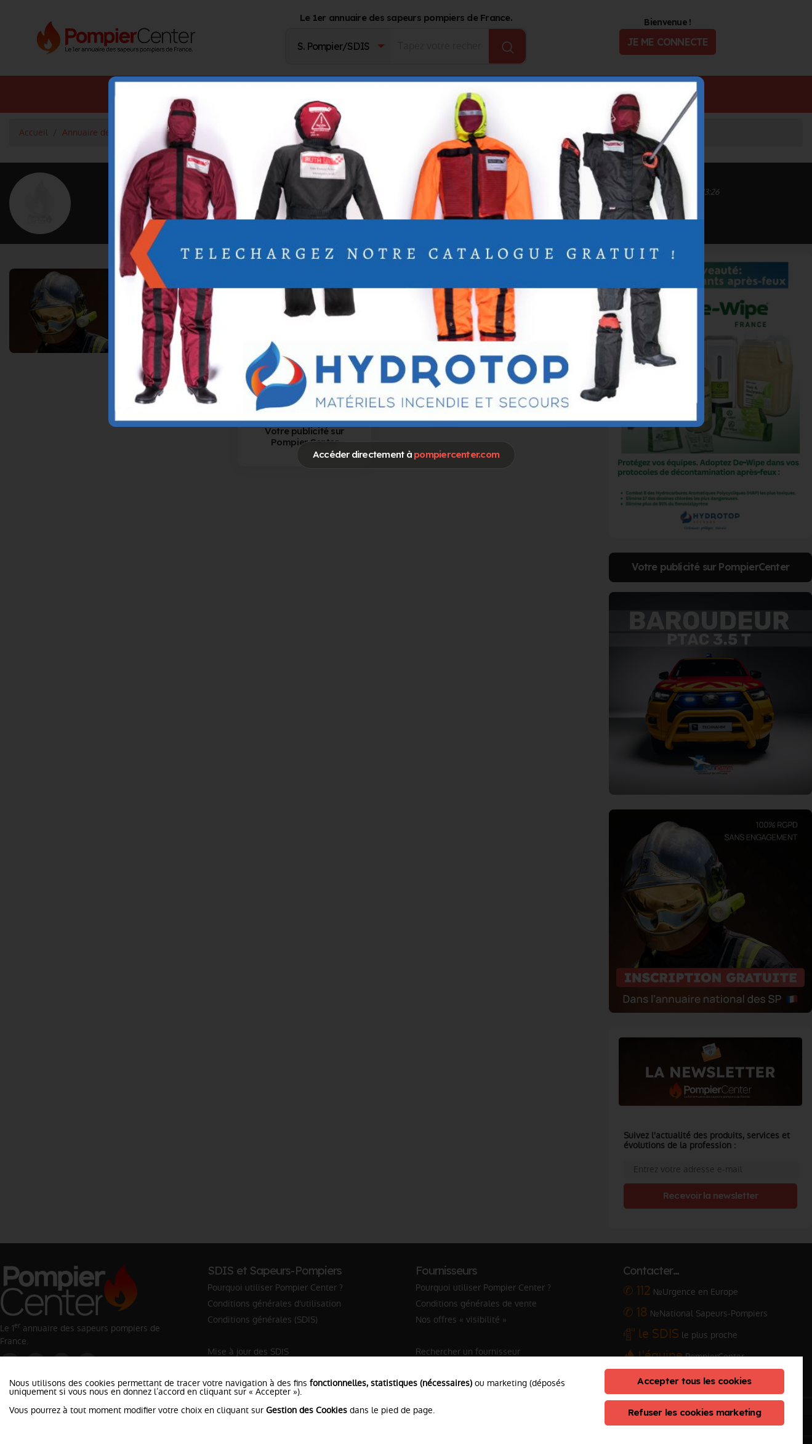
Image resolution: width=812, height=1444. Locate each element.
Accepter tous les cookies (694, 1381)
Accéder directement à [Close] (406, 454)
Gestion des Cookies (306, 1410)
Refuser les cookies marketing (694, 1412)
